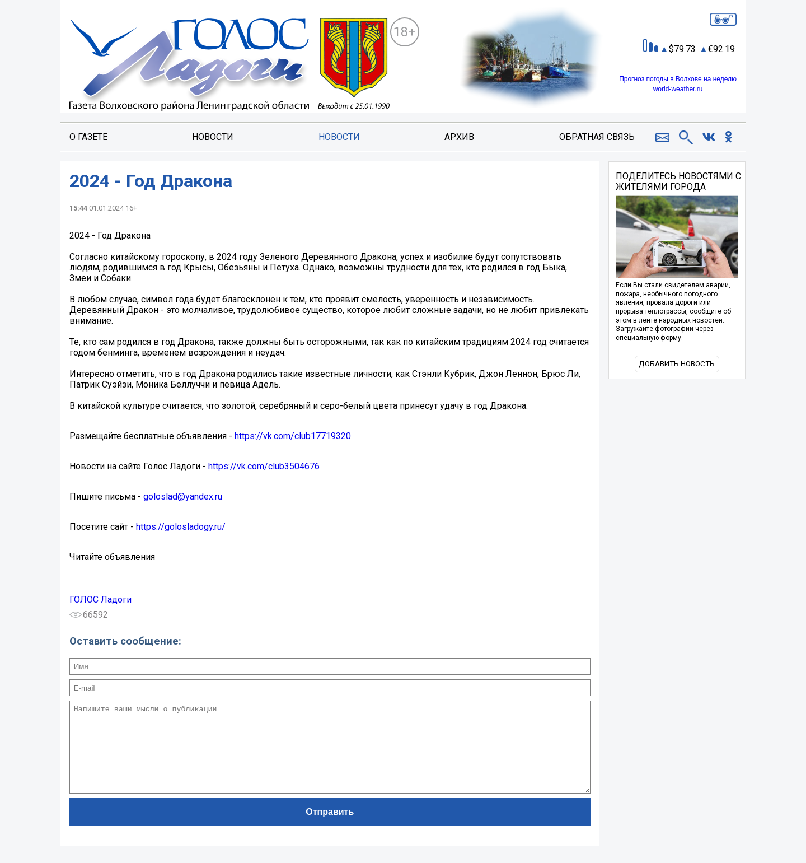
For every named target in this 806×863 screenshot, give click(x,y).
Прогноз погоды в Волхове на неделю (678, 79)
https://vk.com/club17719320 (293, 436)
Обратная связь (597, 137)
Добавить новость (677, 364)
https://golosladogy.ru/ (181, 526)
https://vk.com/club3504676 (264, 466)
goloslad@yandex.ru (182, 496)
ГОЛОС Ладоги (100, 599)
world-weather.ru (678, 89)
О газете (88, 137)
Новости (212, 137)
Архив (459, 137)
